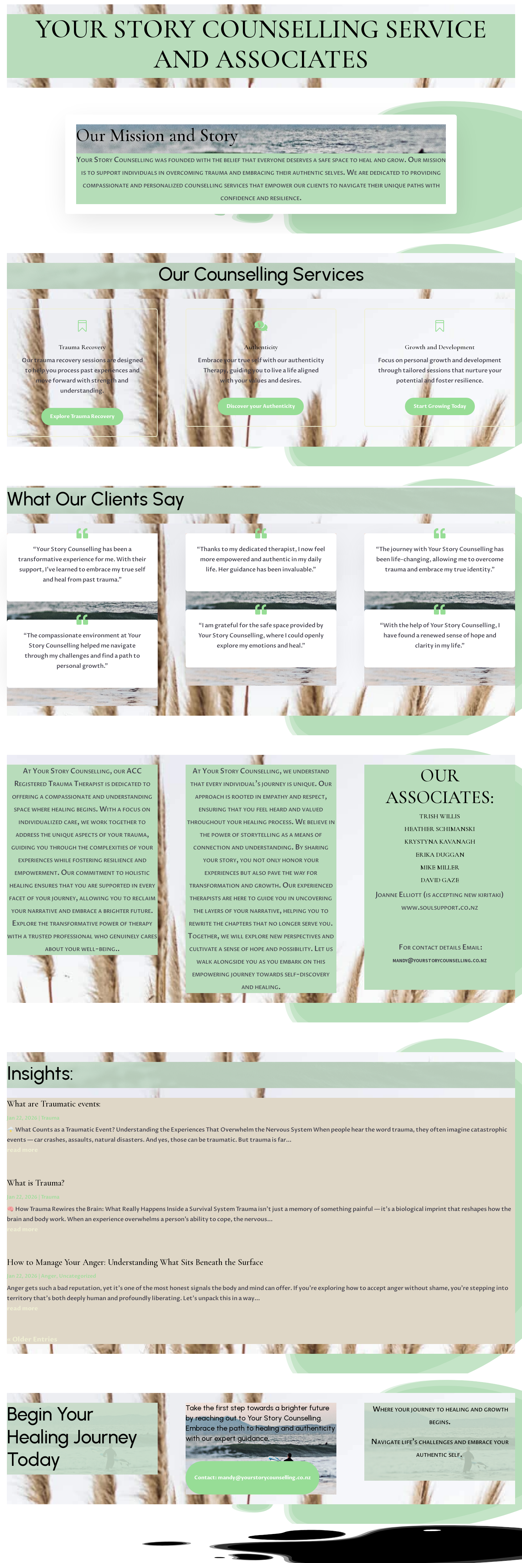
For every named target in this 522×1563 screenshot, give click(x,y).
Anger (48, 1276)
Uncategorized (77, 1276)
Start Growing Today (440, 406)
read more (22, 1150)
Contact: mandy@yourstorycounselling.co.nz (252, 1477)
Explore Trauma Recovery (82, 416)
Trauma (50, 1118)
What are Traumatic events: (53, 1104)
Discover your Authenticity (261, 406)
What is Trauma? (36, 1183)
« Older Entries (32, 1339)
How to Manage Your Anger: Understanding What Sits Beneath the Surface (135, 1262)
